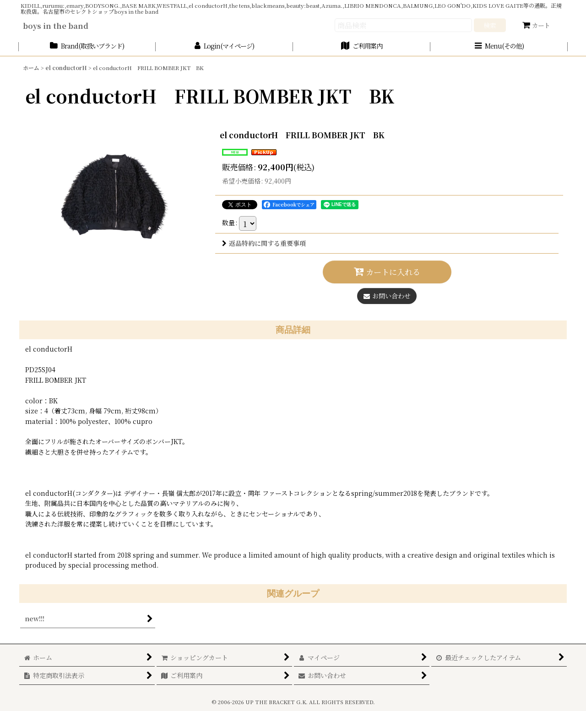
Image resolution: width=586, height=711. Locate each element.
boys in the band (55, 25)
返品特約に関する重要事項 (264, 243)
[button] (499, 46)
